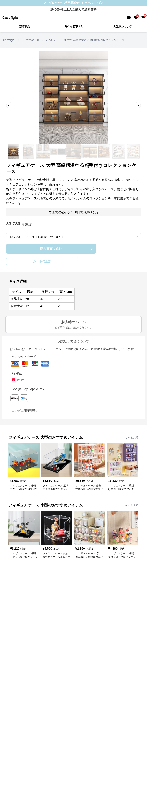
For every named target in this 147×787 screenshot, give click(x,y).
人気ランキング (122, 26)
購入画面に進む (67, 249)
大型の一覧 (32, 40)
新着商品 (24, 26)
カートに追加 (42, 261)
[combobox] (73, 237)
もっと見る (132, 437)
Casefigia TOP (12, 40)
